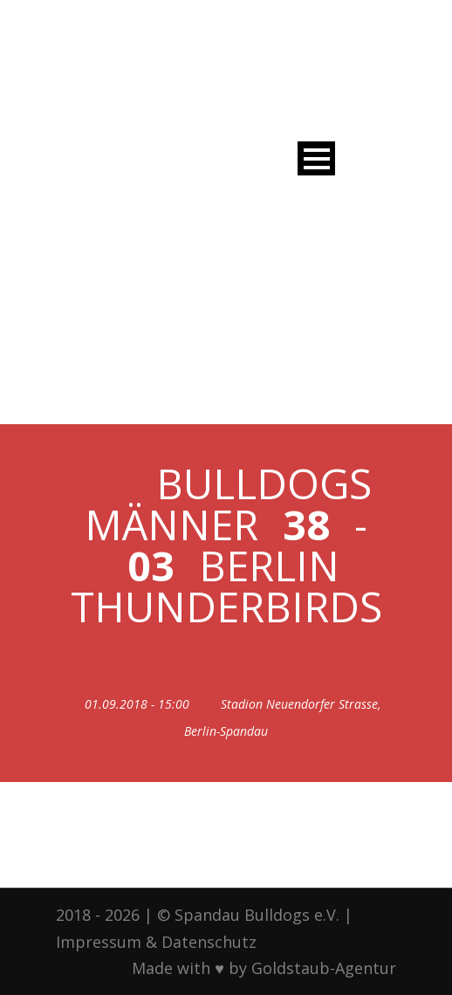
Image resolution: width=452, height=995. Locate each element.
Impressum (98, 941)
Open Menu (316, 158)
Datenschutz (209, 941)
